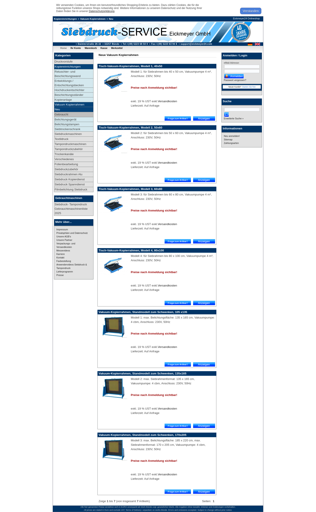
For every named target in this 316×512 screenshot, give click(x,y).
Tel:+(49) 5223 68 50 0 (135, 44)
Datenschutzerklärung (102, 11)
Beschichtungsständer (69, 95)
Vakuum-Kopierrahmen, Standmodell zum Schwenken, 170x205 (142, 435)
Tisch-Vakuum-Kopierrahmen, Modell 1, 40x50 (130, 66)
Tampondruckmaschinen (70, 144)
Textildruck (61, 139)
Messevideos (63, 250)
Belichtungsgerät (65, 119)
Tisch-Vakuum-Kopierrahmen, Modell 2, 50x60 (130, 127)
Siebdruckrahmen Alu (69, 174)
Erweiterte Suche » (234, 118)
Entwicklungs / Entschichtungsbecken (69, 83)
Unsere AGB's (63, 236)
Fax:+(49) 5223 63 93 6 (164, 44)
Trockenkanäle (64, 154)
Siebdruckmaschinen (68, 134)
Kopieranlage (63, 99)
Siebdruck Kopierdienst (70, 179)
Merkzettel (116, 48)
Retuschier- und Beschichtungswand (68, 74)
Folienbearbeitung (66, 164)
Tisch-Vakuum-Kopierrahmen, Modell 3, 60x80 (130, 189)
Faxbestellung (63, 261)
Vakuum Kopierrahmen (93, 19)
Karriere (60, 254)
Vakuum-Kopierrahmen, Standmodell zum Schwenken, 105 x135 (143, 312)
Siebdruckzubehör (66, 169)
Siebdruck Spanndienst (70, 184)
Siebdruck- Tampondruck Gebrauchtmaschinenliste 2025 (71, 209)
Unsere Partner (64, 240)
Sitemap (228, 139)
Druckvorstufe (64, 61)
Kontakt (60, 257)
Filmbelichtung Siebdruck (71, 189)
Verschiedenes (64, 159)
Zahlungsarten (231, 143)
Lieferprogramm (64, 271)
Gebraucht (61, 114)
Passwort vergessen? (235, 80)
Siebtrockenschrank (67, 129)
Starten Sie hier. (249, 87)
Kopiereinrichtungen (65, 19)
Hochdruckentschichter (69, 90)
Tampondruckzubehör (69, 149)
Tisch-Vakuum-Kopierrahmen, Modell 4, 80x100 (131, 250)
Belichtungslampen (67, 124)
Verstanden (251, 11)
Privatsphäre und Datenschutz (72, 233)
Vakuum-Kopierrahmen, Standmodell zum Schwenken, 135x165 (142, 373)
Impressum (62, 229)
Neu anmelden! (232, 136)
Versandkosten (167, 101)
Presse (60, 275)
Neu (111, 19)
